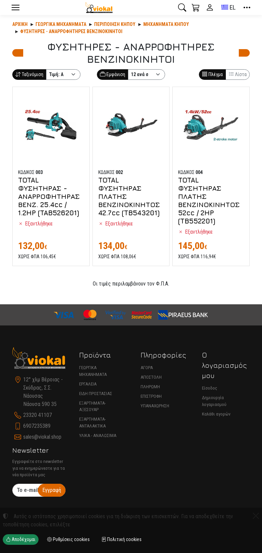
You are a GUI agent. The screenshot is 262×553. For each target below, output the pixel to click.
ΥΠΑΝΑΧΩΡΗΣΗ (155, 405)
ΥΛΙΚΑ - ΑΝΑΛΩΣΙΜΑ (97, 435)
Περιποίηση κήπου (114, 24)
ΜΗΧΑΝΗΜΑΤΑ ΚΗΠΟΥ (166, 24)
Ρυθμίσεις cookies (68, 539)
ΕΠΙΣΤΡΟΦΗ (151, 396)
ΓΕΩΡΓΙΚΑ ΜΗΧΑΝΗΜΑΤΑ (93, 371)
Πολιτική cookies (121, 539)
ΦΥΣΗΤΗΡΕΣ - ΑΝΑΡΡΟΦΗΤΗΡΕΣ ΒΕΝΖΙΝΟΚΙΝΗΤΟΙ (71, 31)
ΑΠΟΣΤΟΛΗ (151, 377)
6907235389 (36, 426)
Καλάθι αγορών (216, 414)
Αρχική (20, 24)
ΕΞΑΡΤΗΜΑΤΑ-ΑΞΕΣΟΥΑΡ (92, 406)
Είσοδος (209, 388)
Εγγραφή (51, 490)
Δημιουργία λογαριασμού (214, 401)
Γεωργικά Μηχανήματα (60, 24)
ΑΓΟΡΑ (147, 367)
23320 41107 (37, 415)
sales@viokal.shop (42, 437)
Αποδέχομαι (20, 539)
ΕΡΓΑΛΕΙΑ (88, 384)
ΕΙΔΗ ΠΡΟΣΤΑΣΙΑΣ (95, 393)
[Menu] (15, 7)
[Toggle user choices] (210, 7)
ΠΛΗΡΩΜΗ (150, 386)
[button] (182, 7)
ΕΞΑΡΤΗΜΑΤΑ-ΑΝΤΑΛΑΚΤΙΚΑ (92, 422)
